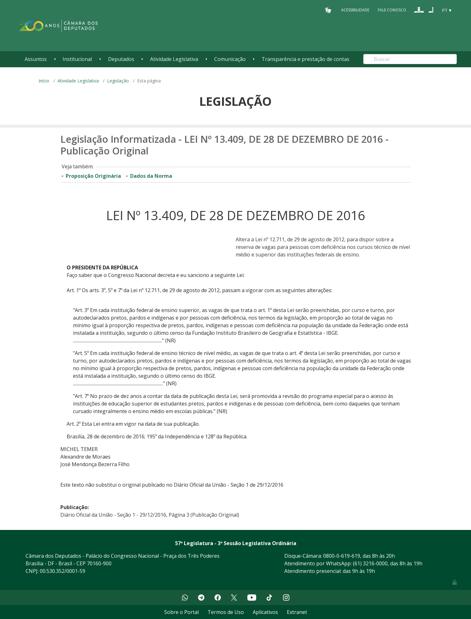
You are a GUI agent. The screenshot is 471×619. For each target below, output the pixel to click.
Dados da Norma (151, 175)
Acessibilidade (355, 10)
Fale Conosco (392, 10)
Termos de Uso (226, 612)
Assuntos (36, 59)
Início (44, 81)
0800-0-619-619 (341, 555)
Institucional (77, 59)
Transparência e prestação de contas (305, 59)
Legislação (118, 81)
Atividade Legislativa (174, 59)
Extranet (297, 612)
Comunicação (230, 59)
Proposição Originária (93, 175)
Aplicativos (265, 612)
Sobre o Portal (181, 612)
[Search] (410, 59)
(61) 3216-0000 (370, 563)
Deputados (121, 59)
